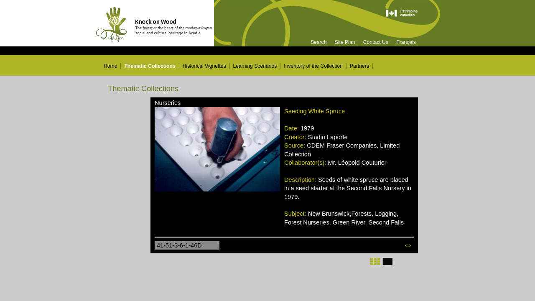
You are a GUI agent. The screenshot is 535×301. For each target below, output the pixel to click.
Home (110, 66)
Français (406, 42)
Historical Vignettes (204, 66)
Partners (359, 66)
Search (319, 42)
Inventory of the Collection (313, 66)
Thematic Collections (149, 66)
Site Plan (345, 42)
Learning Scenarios (255, 66)
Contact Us (375, 42)
